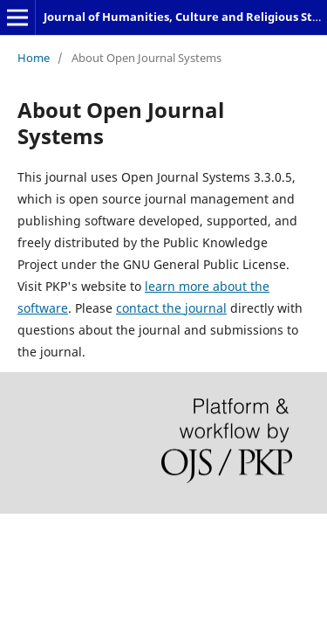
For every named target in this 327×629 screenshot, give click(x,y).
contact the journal (171, 308)
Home (33, 58)
